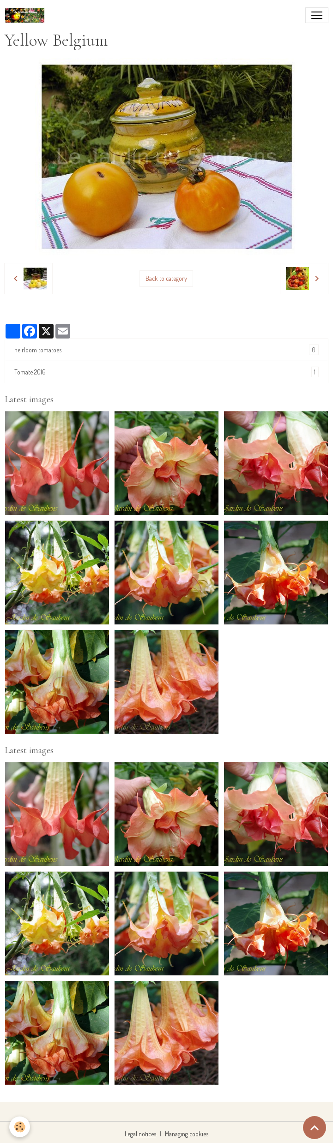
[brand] (26, 15)
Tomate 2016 (166, 372)
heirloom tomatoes (166, 349)
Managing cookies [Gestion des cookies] (186, 1134)
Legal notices (140, 1134)
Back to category (166, 278)
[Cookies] (19, 1126)
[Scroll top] (314, 1127)
